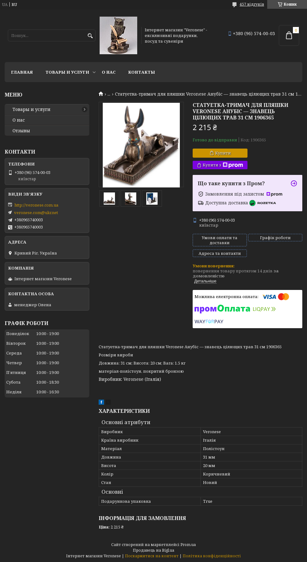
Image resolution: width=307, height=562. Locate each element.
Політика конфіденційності (212, 556)
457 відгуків (252, 4)
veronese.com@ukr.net (36, 212)
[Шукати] (90, 35)
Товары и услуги (67, 72)
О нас (109, 72)
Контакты (141, 72)
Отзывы (21, 131)
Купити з (223, 165)
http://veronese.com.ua (36, 204)
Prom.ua (188, 544)
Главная (22, 72)
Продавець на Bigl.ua (153, 550)
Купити (223, 153)
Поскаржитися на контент (152, 556)
